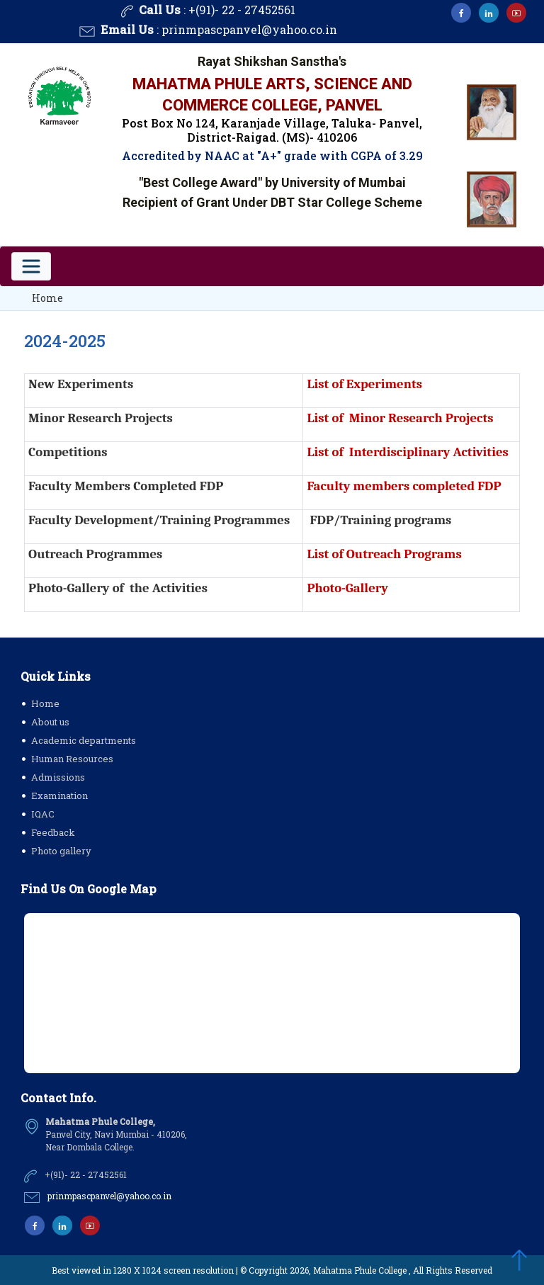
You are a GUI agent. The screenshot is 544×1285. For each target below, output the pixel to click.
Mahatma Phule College (360, 1270)
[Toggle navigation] (31, 266)
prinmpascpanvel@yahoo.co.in (249, 30)
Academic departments (83, 740)
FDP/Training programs (381, 520)
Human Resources (72, 758)
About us (50, 721)
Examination (59, 795)
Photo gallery (61, 850)
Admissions (58, 777)
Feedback (53, 832)
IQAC (43, 814)
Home (47, 298)
